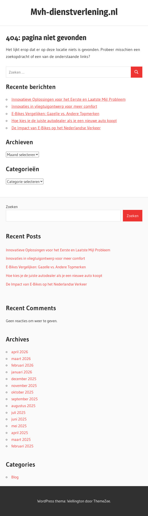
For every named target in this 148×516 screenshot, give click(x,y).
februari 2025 (22, 446)
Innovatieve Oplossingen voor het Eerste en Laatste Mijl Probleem (69, 99)
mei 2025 (18, 425)
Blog (15, 477)
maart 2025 (21, 439)
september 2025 (24, 398)
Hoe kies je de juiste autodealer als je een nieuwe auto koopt (64, 120)
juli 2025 (18, 412)
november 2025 (24, 385)
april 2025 (19, 432)
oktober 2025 (22, 392)
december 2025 (23, 378)
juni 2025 (18, 419)
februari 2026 (22, 365)
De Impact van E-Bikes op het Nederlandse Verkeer (56, 127)
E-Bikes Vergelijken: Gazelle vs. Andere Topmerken (55, 113)
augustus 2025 (23, 405)
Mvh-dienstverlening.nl (74, 11)
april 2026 (19, 351)
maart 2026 (21, 358)
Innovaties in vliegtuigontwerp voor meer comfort (54, 106)
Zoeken (12, 206)
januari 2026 (21, 372)
